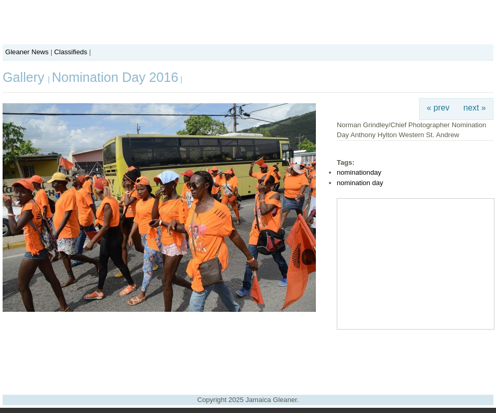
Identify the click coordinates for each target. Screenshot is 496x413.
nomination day (360, 183)
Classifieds (70, 52)
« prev (438, 107)
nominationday (359, 172)
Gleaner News (27, 52)
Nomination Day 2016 (115, 77)
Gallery (25, 77)
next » (475, 107)
